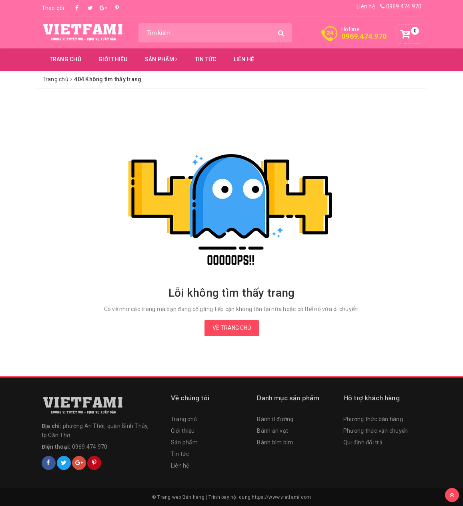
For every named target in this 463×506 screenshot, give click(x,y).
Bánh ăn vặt (272, 431)
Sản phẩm (161, 59)
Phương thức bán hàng (373, 419)
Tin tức (205, 59)
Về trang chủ (231, 328)
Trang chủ (65, 59)
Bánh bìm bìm (275, 442)
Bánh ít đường (275, 419)
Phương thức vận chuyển (375, 431)
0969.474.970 (401, 6)
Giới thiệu (113, 59)
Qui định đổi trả (363, 442)
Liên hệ (366, 6)
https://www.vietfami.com (281, 497)
